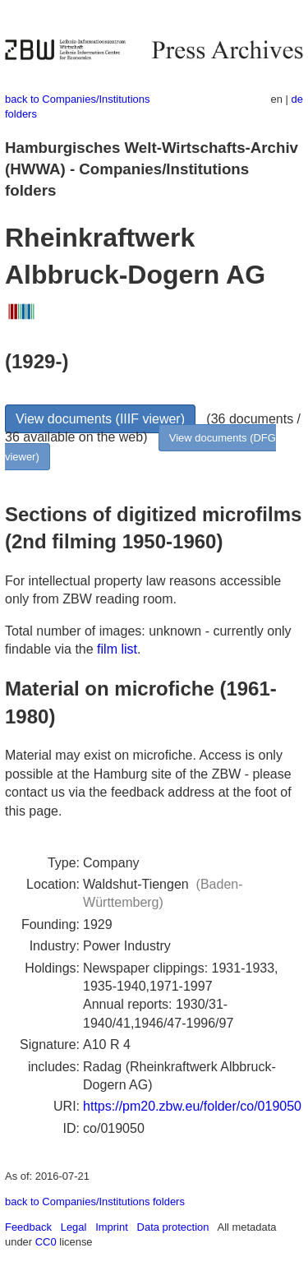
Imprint (111, 1227)
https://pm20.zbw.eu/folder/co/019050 (192, 1106)
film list (117, 649)
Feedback (28, 1227)
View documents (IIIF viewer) (100, 419)
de (297, 99)
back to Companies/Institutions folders (95, 1201)
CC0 (46, 1242)
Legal (74, 1227)
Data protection (173, 1227)
